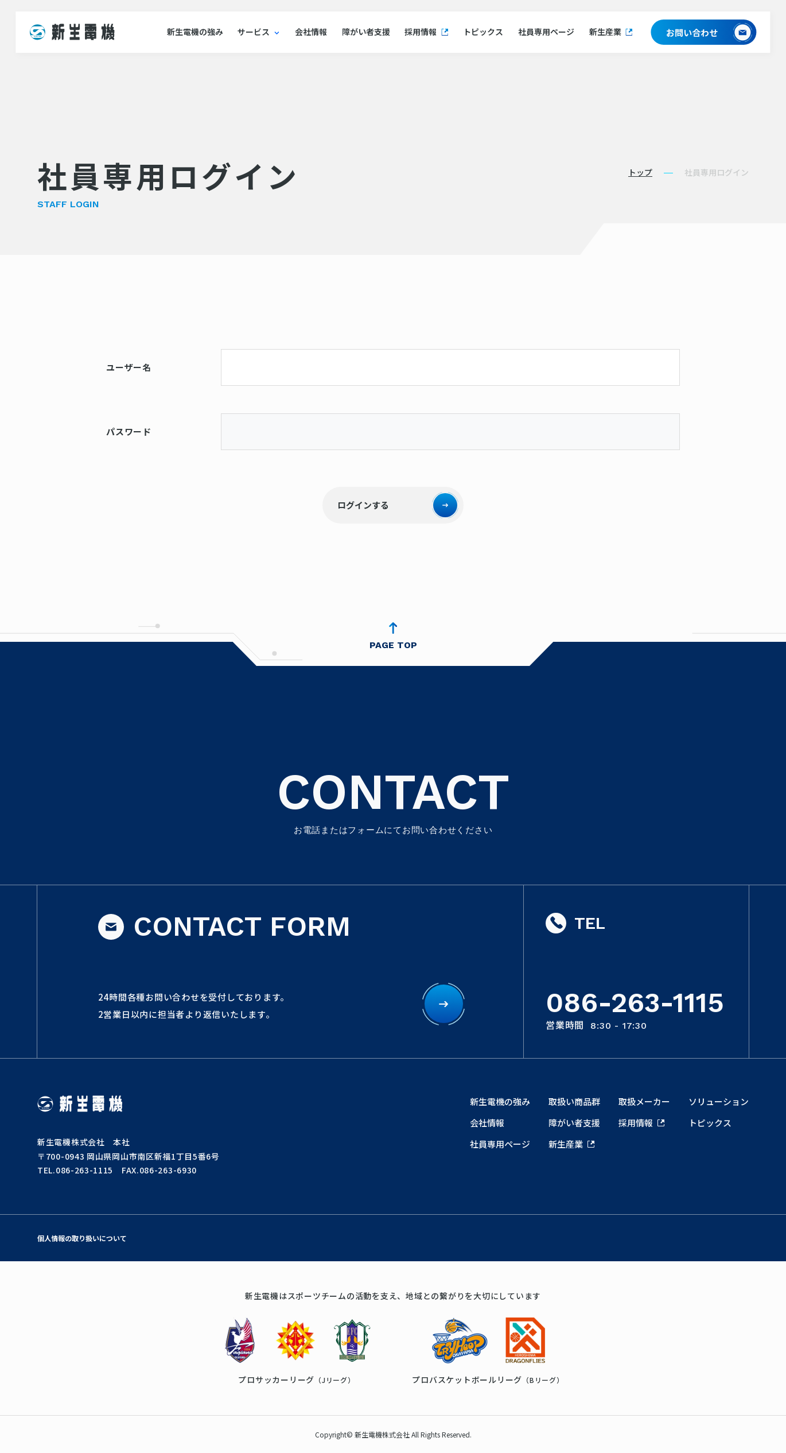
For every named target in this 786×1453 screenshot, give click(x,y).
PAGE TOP (393, 645)
